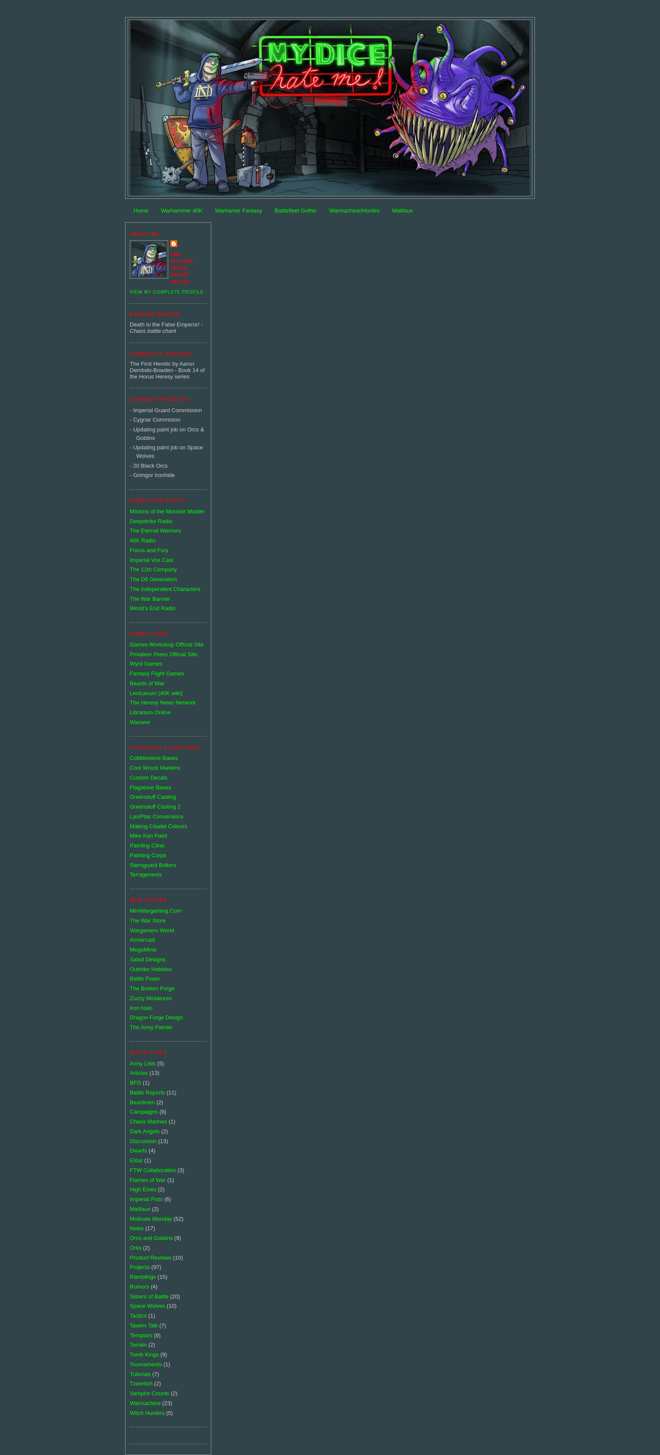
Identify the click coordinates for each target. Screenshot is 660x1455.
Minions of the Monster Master (167, 511)
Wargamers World (152, 930)
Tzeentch (141, 1383)
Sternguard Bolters (153, 865)
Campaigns (144, 1112)
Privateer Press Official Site (163, 654)
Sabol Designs (148, 959)
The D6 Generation (153, 579)
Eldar (136, 1160)
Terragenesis (145, 874)
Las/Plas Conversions (157, 816)
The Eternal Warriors (155, 530)
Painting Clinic (147, 845)
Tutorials (140, 1374)
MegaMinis (143, 949)
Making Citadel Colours (158, 826)
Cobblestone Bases (154, 758)
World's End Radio (152, 608)
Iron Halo (141, 1008)
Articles (139, 1073)
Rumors (139, 1286)
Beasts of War (147, 683)
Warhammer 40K (182, 210)
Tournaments (146, 1364)
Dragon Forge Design (156, 1017)
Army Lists (143, 1063)
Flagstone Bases (150, 787)
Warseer (140, 722)
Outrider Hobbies (151, 969)
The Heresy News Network (163, 702)
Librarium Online (150, 712)
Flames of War (148, 1180)
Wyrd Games (146, 664)
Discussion (143, 1141)
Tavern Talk (144, 1325)
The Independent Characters (165, 589)
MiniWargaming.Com (155, 911)
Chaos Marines (148, 1121)
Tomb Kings (144, 1354)
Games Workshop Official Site (167, 644)
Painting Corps (148, 855)
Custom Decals (148, 777)
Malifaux (402, 210)
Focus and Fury (149, 550)
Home (141, 210)
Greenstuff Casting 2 (155, 806)
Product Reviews (151, 1257)
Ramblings (143, 1277)
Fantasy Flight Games (157, 673)
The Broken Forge (152, 988)
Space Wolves (147, 1306)
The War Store (148, 920)
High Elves (143, 1189)
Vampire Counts (149, 1393)
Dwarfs (138, 1150)
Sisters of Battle (149, 1296)
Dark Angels (145, 1131)
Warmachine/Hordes (354, 210)
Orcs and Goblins (151, 1238)
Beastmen (142, 1102)
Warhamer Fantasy (238, 210)
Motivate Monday (151, 1219)
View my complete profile (167, 292)
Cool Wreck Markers (155, 768)
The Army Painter (151, 1027)
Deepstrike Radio (151, 521)
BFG (135, 1083)
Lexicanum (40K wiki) (156, 693)
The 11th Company (153, 569)
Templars (141, 1335)
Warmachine (145, 1403)
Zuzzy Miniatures (151, 998)
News (137, 1228)
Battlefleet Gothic (296, 210)
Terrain (138, 1345)
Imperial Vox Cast (151, 560)
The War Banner (150, 599)
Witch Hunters (147, 1413)
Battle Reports (147, 1092)
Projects (140, 1267)
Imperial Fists (146, 1199)
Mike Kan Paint (148, 835)
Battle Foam (145, 978)
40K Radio (143, 540)
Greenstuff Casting (153, 797)
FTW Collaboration (153, 1170)
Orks (135, 1248)
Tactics (138, 1315)
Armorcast (142, 940)
